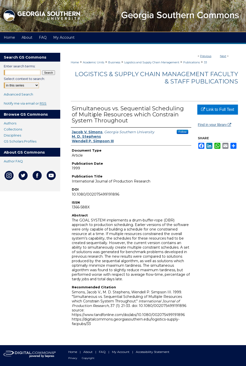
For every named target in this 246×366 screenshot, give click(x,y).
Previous (205, 56)
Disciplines (12, 135)
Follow (182, 131)
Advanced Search (18, 94)
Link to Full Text (217, 109)
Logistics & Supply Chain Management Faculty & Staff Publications (156, 77)
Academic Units (93, 62)
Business (114, 62)
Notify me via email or (25, 103)
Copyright (88, 358)
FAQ (102, 352)
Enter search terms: (19, 66)
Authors (10, 123)
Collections (13, 129)
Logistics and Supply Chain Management (151, 62)
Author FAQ (13, 161)
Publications (191, 62)
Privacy (73, 358)
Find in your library (214, 125)
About (88, 352)
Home (75, 62)
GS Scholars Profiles (20, 141)
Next (223, 56)
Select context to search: (24, 79)
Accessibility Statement (152, 352)
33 (205, 62)
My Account (121, 352)
